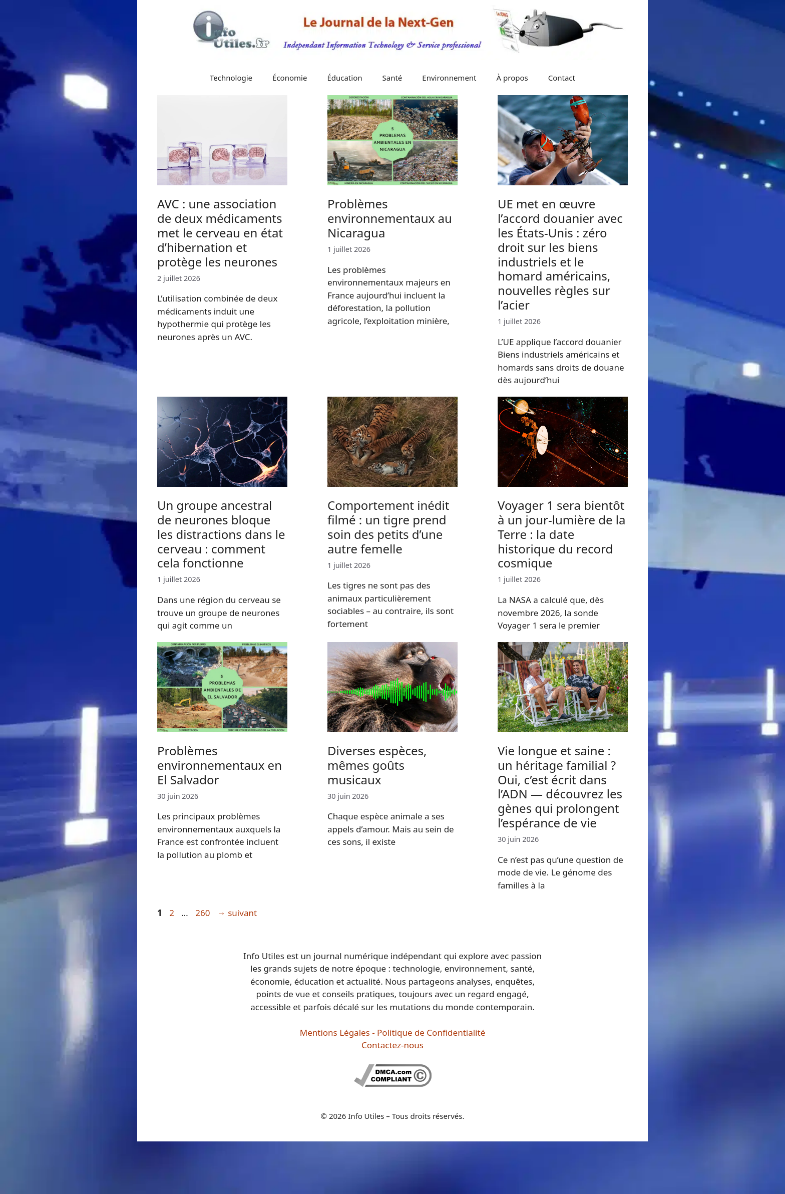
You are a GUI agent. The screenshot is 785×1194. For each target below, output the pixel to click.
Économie (289, 78)
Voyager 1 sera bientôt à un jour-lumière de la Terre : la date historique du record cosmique (561, 534)
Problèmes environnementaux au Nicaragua (389, 218)
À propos (512, 78)
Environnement (449, 78)
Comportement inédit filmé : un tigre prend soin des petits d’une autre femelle (388, 526)
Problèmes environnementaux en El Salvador (219, 765)
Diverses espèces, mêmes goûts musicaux (377, 765)
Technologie (231, 78)
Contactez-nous (392, 1045)
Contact (561, 78)
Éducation (344, 78)
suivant (237, 913)
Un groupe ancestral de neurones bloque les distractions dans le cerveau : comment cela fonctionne (221, 534)
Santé (392, 78)
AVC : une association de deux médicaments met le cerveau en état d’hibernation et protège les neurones (220, 232)
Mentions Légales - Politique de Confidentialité (392, 1032)
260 (203, 913)
